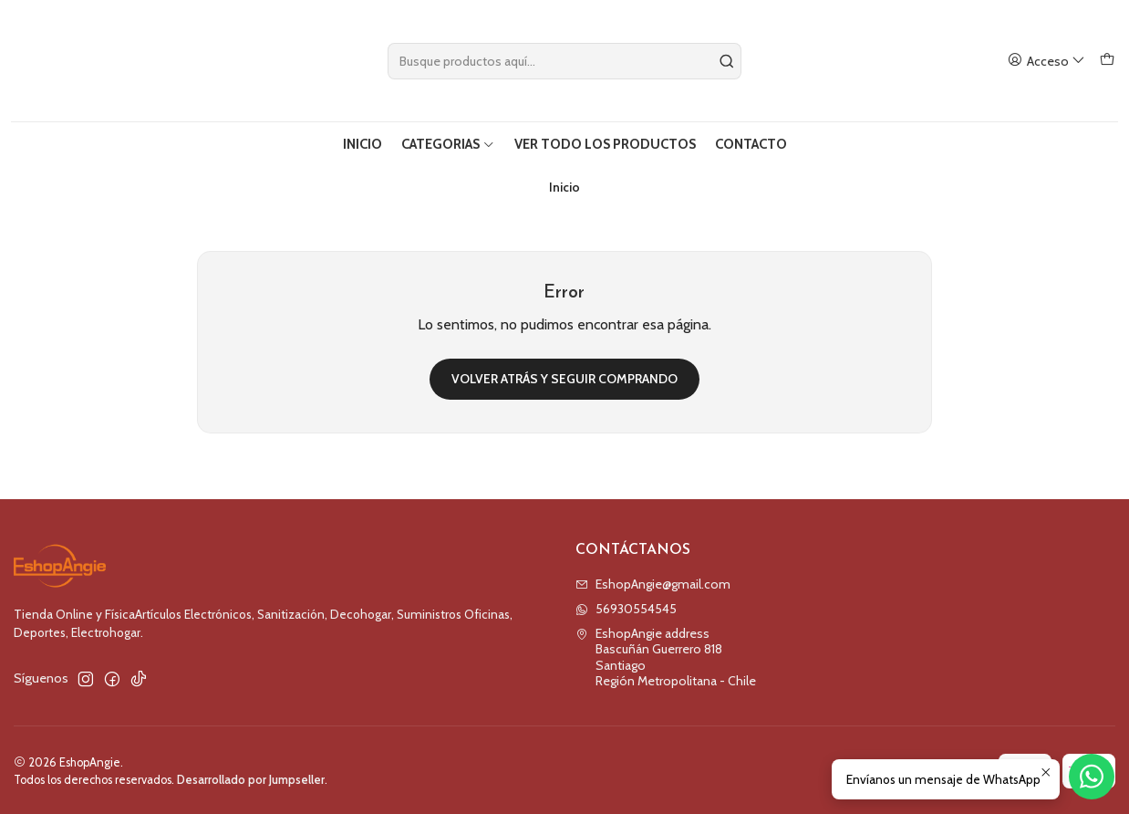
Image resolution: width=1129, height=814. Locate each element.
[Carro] (1107, 60)
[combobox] (565, 61)
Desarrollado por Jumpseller (251, 778)
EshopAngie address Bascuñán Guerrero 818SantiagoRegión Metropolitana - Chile (665, 655)
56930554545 (626, 607)
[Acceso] (1046, 60)
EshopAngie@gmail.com (652, 582)
